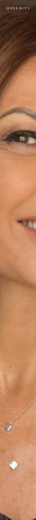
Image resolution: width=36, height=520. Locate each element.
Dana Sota (18, 8)
